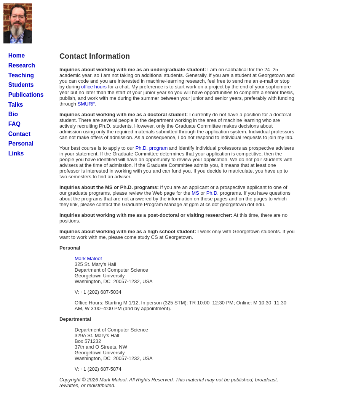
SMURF (86, 104)
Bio (13, 114)
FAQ (14, 124)
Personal (21, 143)
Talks (15, 104)
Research (21, 65)
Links (16, 153)
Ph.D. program (152, 148)
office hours (94, 87)
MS (195, 193)
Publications (26, 94)
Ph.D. (212, 193)
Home (16, 55)
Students (21, 85)
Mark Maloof (88, 258)
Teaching (21, 75)
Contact (19, 134)
